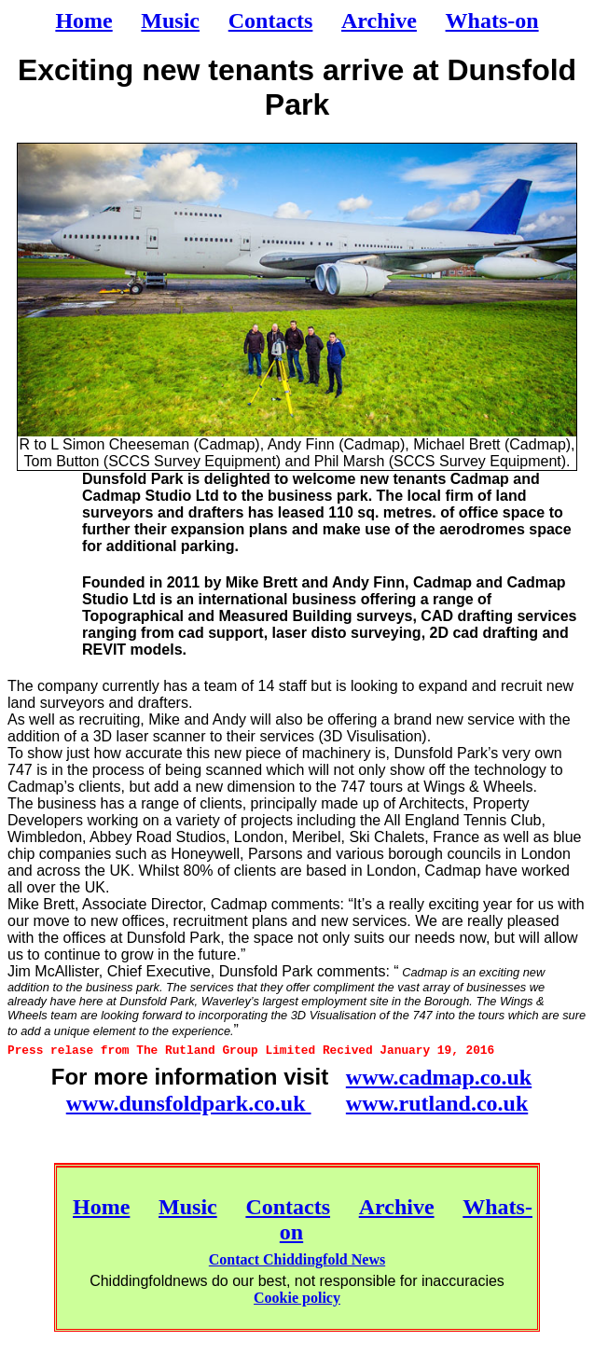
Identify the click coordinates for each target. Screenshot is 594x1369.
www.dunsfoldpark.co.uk (188, 1103)
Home (101, 1207)
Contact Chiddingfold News (297, 1259)
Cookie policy (297, 1298)
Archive (397, 1207)
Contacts (287, 1207)
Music (188, 1207)
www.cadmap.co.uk (439, 1077)
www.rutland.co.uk (437, 1103)
